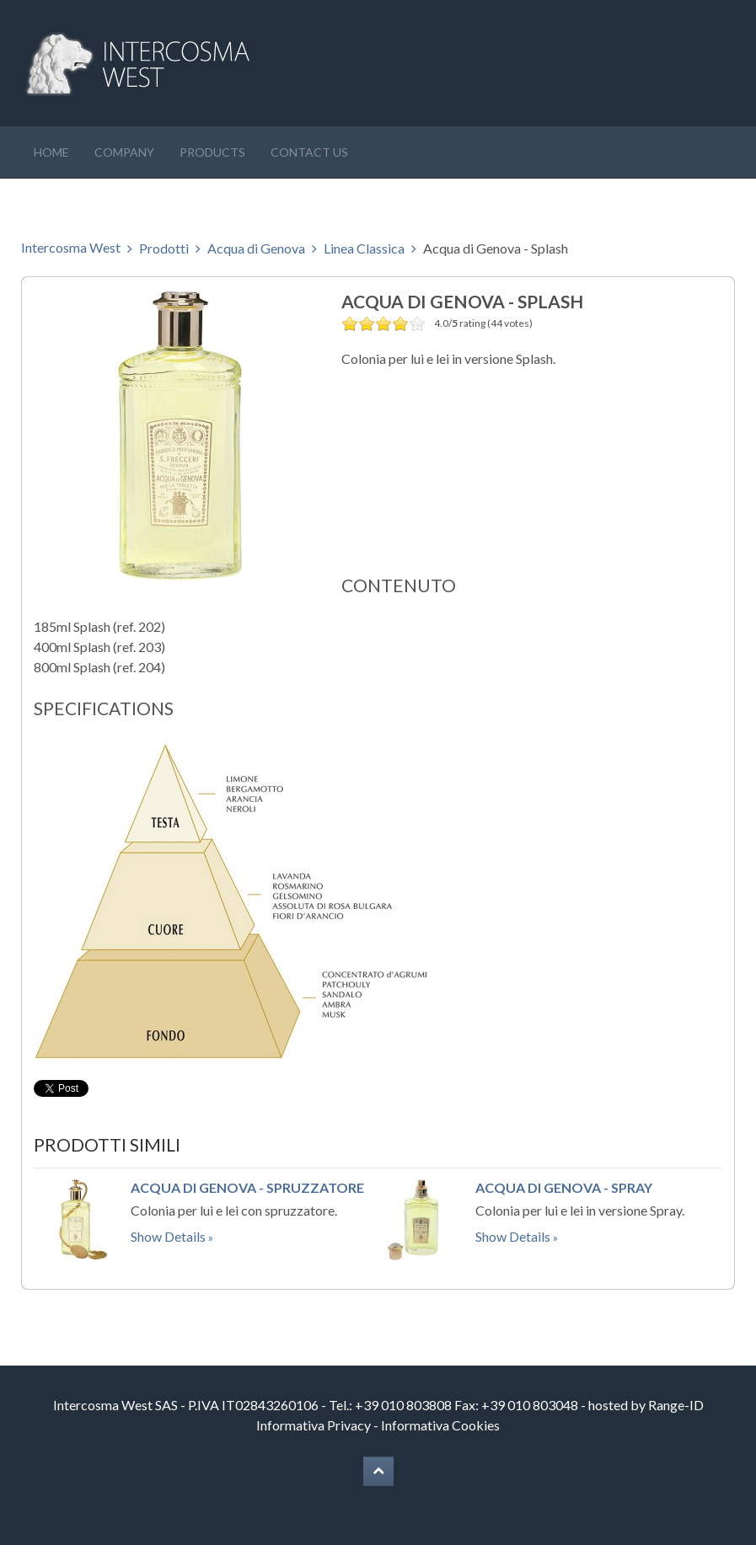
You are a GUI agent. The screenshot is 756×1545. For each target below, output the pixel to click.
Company (124, 152)
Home (51, 152)
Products (212, 152)
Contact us (309, 152)
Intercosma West (71, 247)
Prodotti (164, 248)
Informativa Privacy (313, 1425)
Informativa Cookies (440, 1425)
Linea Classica (364, 248)
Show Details (168, 1236)
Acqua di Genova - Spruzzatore (247, 1187)
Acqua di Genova (256, 248)
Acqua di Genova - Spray (563, 1187)
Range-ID (676, 1405)
